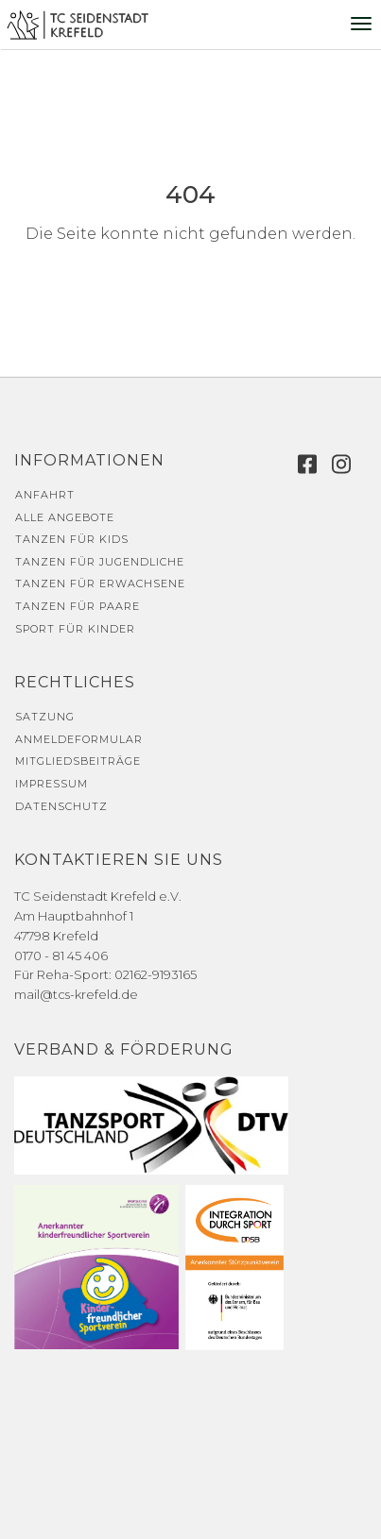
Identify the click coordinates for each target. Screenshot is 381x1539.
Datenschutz (61, 806)
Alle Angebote (64, 517)
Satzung (45, 716)
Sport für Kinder (75, 628)
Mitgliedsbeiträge (78, 761)
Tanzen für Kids (72, 539)
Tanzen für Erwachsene (100, 583)
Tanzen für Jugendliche (99, 561)
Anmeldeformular (79, 739)
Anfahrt (45, 494)
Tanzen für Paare (77, 606)
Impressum (51, 783)
